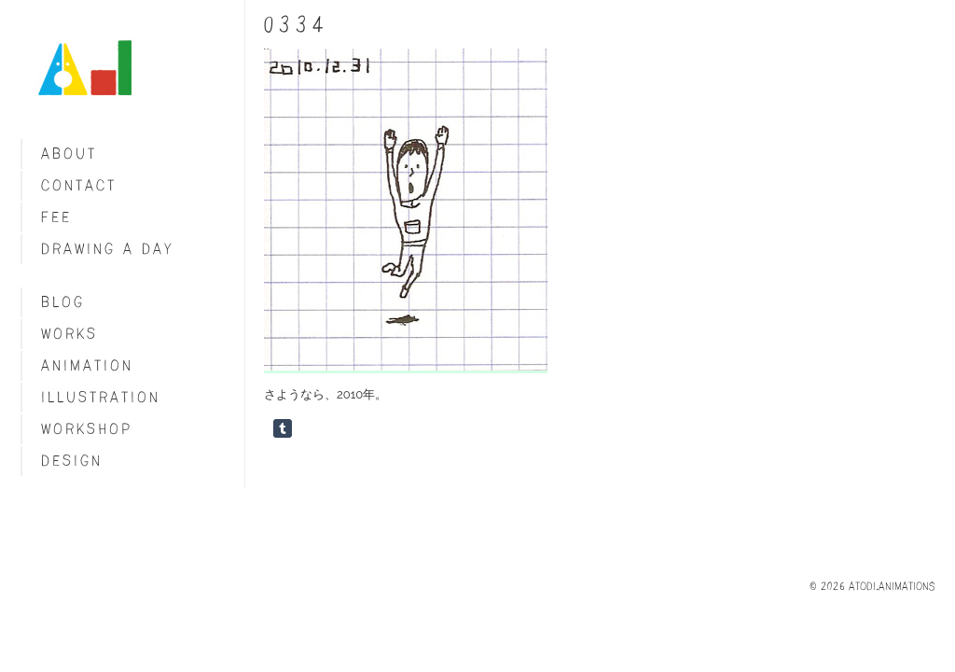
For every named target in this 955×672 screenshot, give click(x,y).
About (69, 153)
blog (63, 302)
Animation (87, 365)
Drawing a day (107, 249)
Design (72, 460)
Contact (79, 185)
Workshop (86, 429)
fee (56, 217)
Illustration (100, 397)
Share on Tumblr (282, 428)
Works (69, 333)
